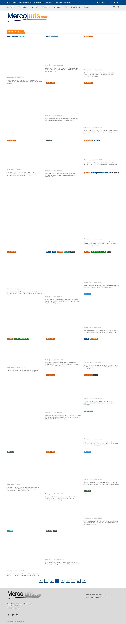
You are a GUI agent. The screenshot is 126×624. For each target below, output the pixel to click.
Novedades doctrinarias (98, 251)
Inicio (8, 2)
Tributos (96, 140)
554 (78, 581)
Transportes (46, 7)
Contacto (67, 2)
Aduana (10, 36)
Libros (93, 172)
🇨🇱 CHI (55, 530)
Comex (15, 36)
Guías (14, 2)
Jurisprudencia (38, 2)
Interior (86, 7)
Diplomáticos (75, 7)
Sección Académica (25, 2)
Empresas (57, 7)
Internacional (22, 7)
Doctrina (10, 7)
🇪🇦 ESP (116, 172)
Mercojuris (10, 77)
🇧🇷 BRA (95, 375)
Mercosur (34, 7)
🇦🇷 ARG (111, 172)
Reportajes (58, 2)
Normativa (49, 2)
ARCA (65, 7)
